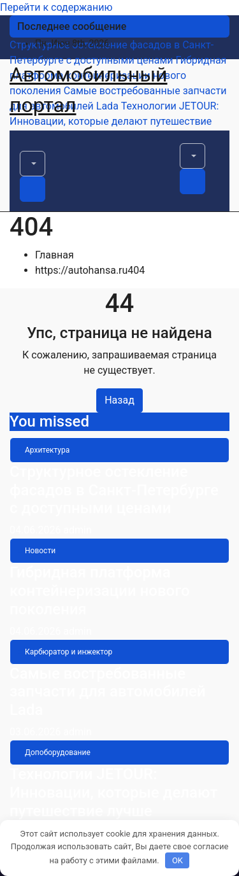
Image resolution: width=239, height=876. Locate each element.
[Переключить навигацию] (28, 146)
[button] (32, 163)
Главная (54, 255)
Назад (119, 400)
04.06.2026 (36, 530)
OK (177, 860)
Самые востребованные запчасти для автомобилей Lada (108, 692)
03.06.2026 (36, 732)
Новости (40, 550)
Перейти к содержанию (56, 7)
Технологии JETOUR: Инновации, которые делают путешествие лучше (113, 792)
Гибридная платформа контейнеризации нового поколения (100, 590)
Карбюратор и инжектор (68, 651)
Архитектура (47, 450)
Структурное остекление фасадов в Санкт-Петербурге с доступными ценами (114, 490)
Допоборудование (58, 752)
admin (77, 530)
